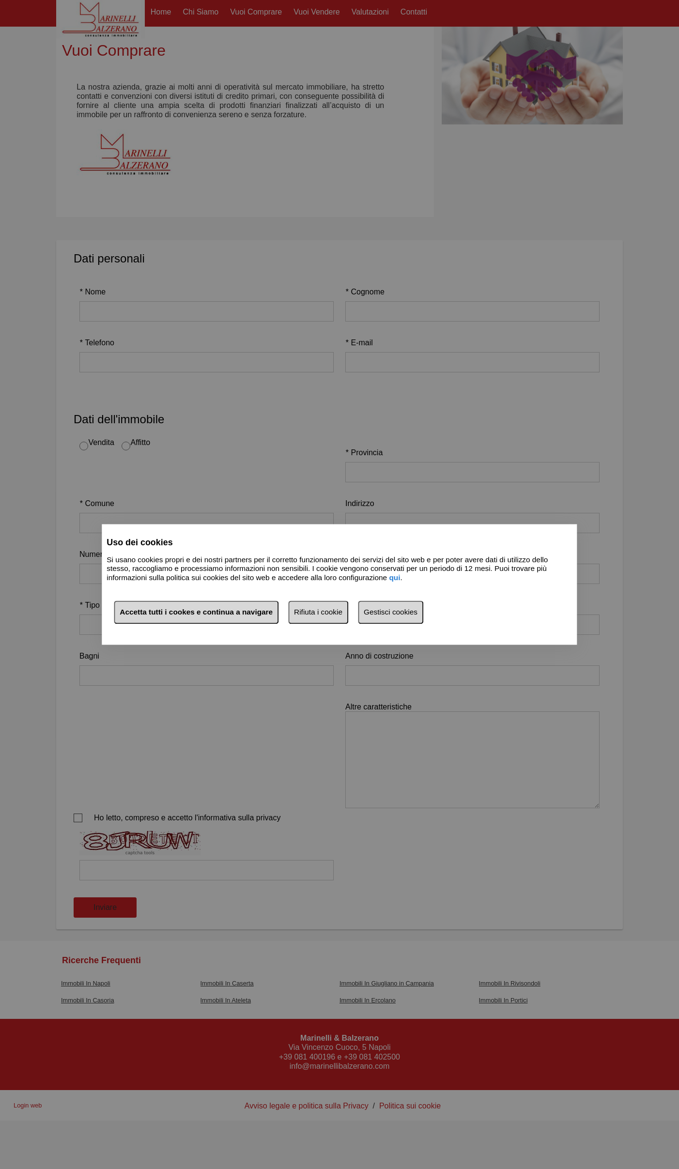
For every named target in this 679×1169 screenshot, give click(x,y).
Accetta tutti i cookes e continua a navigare (196, 612)
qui (394, 577)
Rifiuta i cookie (318, 612)
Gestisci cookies (390, 612)
